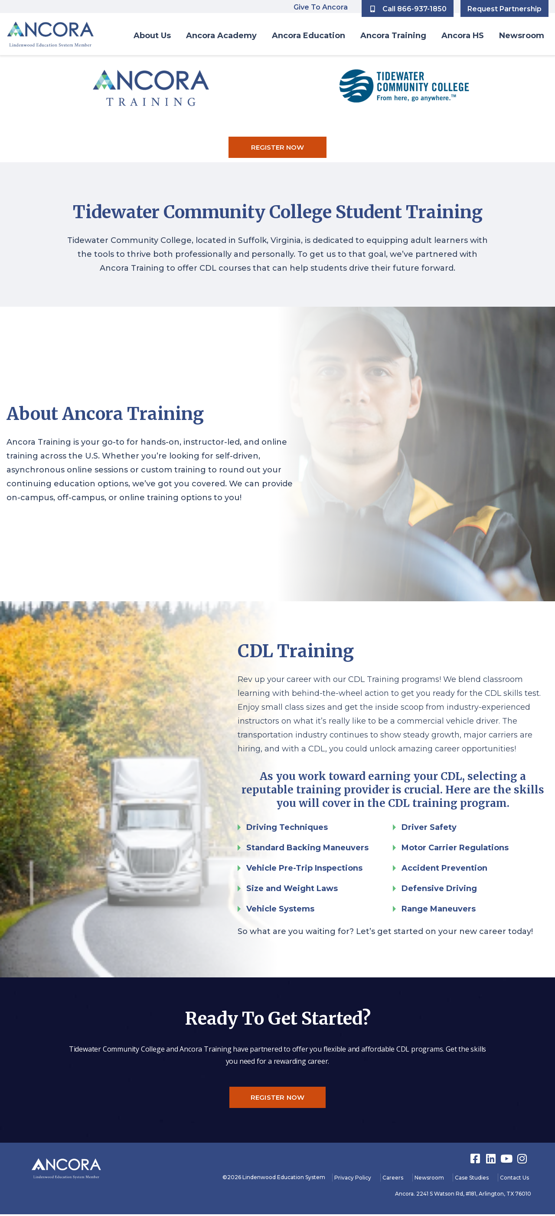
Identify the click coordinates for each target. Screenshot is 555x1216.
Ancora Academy (221, 35)
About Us (152, 35)
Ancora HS (462, 35)
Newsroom (521, 35)
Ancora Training (393, 35)
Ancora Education (308, 35)
